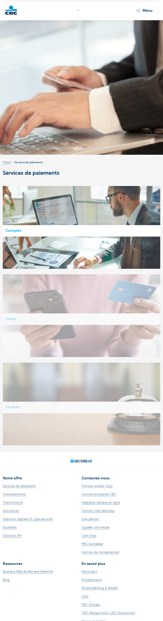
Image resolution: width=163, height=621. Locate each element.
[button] (144, 11)
